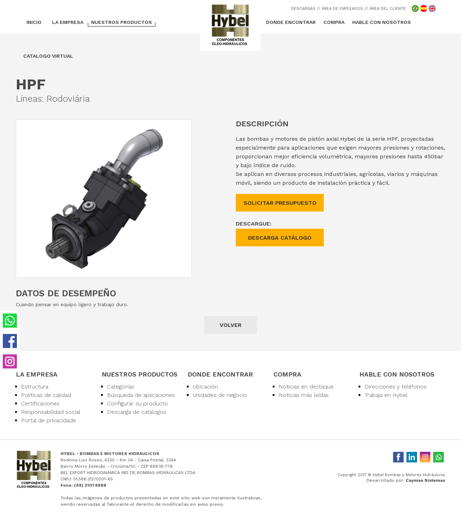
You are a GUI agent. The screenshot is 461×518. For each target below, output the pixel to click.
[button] (185, 126)
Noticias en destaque (306, 386)
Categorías (120, 386)
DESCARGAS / (304, 8)
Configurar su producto (137, 403)
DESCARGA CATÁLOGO (279, 237)
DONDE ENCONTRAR (291, 22)
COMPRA (334, 22)
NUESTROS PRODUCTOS (121, 22)
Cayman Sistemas (425, 480)
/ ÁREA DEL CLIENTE (386, 8)
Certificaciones (40, 403)
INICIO (34, 22)
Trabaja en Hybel (386, 395)
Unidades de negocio (220, 395)
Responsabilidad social (50, 412)
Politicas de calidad (46, 395)
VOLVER (230, 325)
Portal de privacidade (48, 420)
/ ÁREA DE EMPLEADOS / (342, 8)
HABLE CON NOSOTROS (381, 22)
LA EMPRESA (67, 22)
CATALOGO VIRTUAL (48, 56)
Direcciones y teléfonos (396, 386)
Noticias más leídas (304, 395)
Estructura (34, 386)
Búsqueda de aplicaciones (141, 395)
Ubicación (205, 386)
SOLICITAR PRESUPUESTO (280, 203)
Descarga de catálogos (136, 412)
